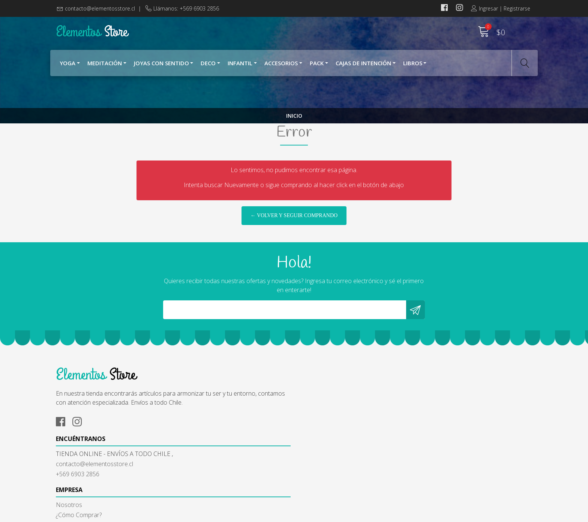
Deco (208, 66)
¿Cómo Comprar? (322, 446)
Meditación (104, 66)
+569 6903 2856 (199, 466)
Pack (317, 66)
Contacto (312, 477)
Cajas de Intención (363, 66)
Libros (412, 66)
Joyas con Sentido (161, 66)
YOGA (67, 66)
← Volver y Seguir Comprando (294, 256)
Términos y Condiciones (331, 457)
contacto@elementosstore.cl (100, 8)
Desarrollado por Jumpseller (365, 514)
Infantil (240, 66)
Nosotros (313, 436)
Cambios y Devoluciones (332, 467)
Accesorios (281, 66)
